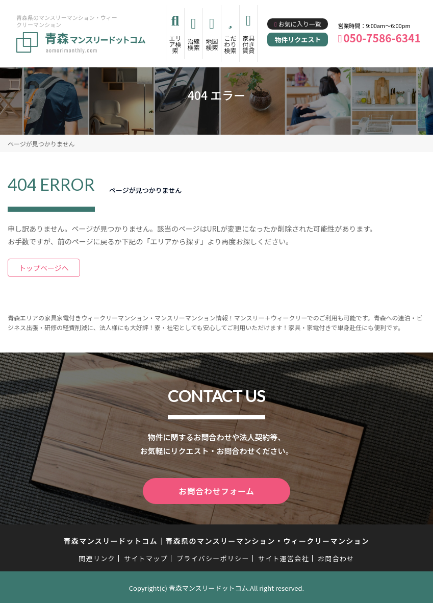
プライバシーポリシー (212, 557)
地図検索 (212, 44)
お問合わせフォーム (216, 490)
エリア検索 (175, 44)
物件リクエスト (297, 39)
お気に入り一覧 (299, 23)
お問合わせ (336, 557)
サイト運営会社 (283, 557)
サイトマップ (146, 557)
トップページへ (44, 268)
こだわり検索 (230, 44)
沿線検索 (193, 44)
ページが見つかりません (41, 143)
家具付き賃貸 (248, 44)
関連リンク (97, 557)
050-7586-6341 (382, 37)
